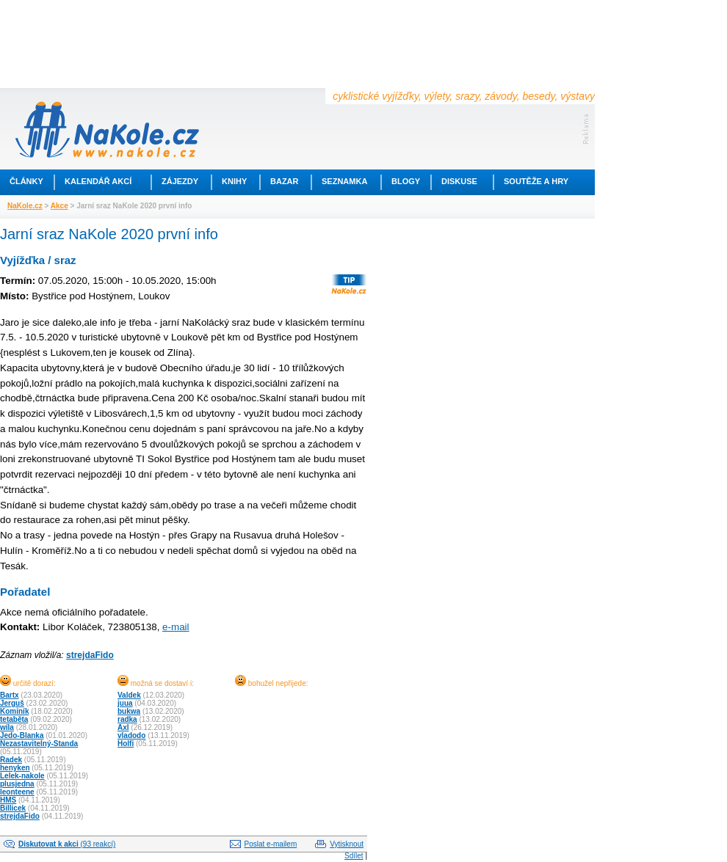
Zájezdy (180, 181)
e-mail (175, 626)
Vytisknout (347, 844)
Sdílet (354, 856)
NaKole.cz (25, 206)
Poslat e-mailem (271, 844)
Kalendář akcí (98, 181)
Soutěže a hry (536, 181)
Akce (59, 206)
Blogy (405, 181)
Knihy (234, 181)
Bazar (284, 181)
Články (26, 181)
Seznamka (344, 181)
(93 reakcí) (66, 844)
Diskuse (459, 181)
